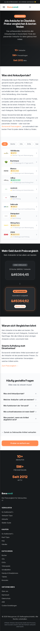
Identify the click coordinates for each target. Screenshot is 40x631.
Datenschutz (6, 598)
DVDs (29, 144)
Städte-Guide (6, 523)
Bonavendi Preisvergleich (11, 126)
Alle (5, 144)
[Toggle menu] (4, 7)
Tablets (4, 577)
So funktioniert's (7, 512)
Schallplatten (6, 570)
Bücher (12, 144)
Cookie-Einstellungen (9, 605)
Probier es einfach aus (20, 443)
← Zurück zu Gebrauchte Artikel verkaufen (19, 432)
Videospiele (6, 566)
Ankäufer (5, 519)
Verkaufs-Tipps (7, 515)
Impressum (5, 595)
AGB (3, 602)
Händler (4, 544)
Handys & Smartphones (10, 573)
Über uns (5, 591)
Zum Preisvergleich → (10, 366)
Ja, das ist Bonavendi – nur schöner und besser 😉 (20, 2)
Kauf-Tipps (5, 537)
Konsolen (5, 580)
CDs (21, 144)
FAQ (3, 541)
